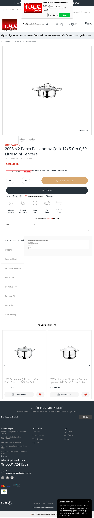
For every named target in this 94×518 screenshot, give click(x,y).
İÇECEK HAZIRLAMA (18, 35)
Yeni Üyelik (68, 436)
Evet (64, 15)
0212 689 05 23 (13, 9)
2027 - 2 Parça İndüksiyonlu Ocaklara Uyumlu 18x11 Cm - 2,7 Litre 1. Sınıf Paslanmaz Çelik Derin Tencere (69, 381)
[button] (88, 365)
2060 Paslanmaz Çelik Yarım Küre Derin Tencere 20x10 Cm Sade (21, 381)
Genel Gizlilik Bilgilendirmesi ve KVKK (14, 453)
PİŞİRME (4, 35)
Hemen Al (47, 190)
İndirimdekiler (38, 436)
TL (88, 24)
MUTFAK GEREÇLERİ (52, 35)
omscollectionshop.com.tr (43, 508)
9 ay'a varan (54, 170)
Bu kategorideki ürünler (47, 218)
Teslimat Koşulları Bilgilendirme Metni (14, 448)
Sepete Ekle (64, 180)
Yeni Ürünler (38, 440)
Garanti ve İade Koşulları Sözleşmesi (11, 439)
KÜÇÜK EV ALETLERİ (70, 35)
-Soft (33, 515)
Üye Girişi (68, 432)
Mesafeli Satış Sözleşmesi (11, 443)
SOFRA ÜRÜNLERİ (35, 35)
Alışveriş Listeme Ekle (34, 196)
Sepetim (36, 443)
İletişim (67, 440)
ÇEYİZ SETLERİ (86, 35)
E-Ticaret (39, 515)
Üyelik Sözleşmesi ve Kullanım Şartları (13, 433)
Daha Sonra (53, 15)
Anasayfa (36, 432)
